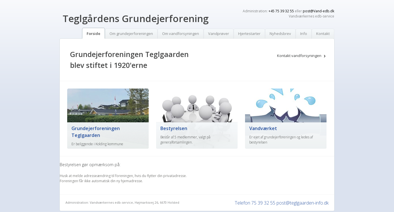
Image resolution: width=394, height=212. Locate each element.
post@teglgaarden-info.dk (302, 203)
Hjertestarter (249, 33)
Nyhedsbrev (280, 33)
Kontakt (323, 33)
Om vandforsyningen (180, 33)
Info (303, 33)
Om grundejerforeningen (131, 33)
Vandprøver (218, 33)
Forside (93, 33)
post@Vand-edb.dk (318, 11)
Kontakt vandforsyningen (299, 55)
